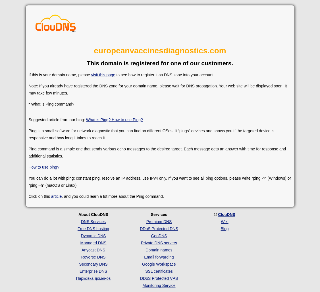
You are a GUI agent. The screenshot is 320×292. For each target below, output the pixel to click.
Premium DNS (159, 221)
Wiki (224, 221)
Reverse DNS (93, 257)
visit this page (103, 75)
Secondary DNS (93, 264)
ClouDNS (226, 214)
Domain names (159, 250)
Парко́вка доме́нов (93, 278)
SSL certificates (159, 271)
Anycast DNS (93, 250)
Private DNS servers (159, 243)
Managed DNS (93, 243)
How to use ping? (44, 167)
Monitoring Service (159, 285)
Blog (224, 228)
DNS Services (93, 221)
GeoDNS (159, 236)
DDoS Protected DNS (159, 228)
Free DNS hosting (93, 228)
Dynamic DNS (93, 236)
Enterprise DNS (93, 271)
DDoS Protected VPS (159, 278)
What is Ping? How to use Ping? (114, 119)
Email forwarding (159, 257)
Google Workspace (159, 264)
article (56, 196)
